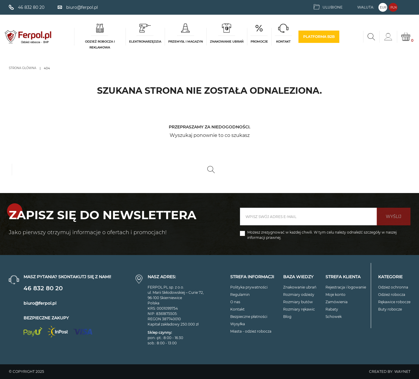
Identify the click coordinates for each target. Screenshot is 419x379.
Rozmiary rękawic (299, 309)
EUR (383, 7)
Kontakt (237, 309)
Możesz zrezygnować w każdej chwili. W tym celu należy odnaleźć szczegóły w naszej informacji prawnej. (322, 235)
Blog (287, 316)
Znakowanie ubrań (299, 287)
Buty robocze (390, 309)
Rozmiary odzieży (298, 294)
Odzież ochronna (393, 287)
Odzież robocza (391, 294)
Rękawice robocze (394, 302)
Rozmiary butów (298, 302)
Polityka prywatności (249, 287)
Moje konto (335, 294)
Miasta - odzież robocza (250, 331)
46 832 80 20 (43, 288)
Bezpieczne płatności (248, 316)
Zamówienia (336, 302)
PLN (393, 7)
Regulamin (240, 294)
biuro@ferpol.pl (40, 303)
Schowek (333, 316)
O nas (235, 302)
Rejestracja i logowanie (345, 287)
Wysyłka (237, 324)
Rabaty (331, 309)
